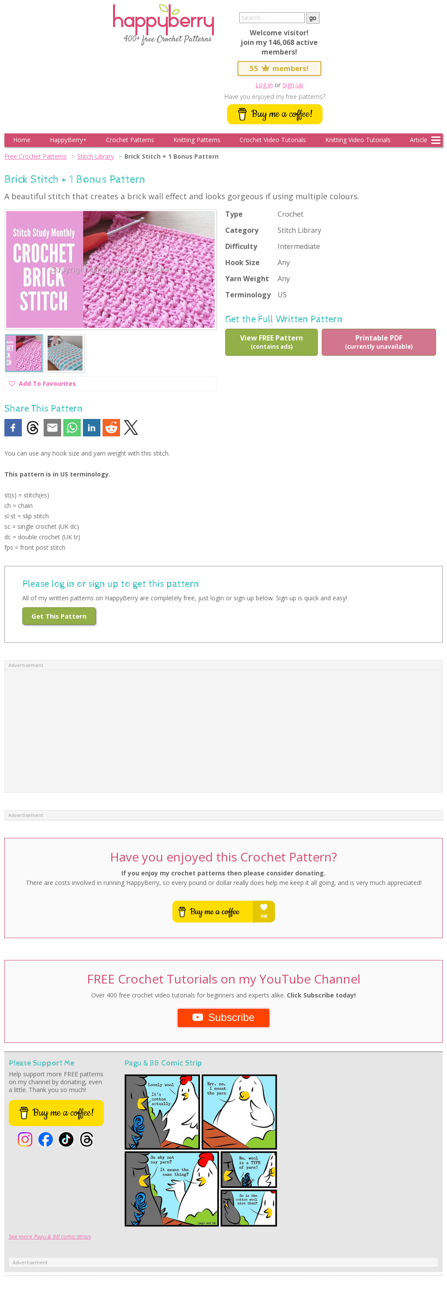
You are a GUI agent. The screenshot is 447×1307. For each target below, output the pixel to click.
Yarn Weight (247, 278)
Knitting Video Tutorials (358, 140)
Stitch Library (95, 156)
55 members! (279, 68)
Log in (264, 85)
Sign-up (292, 85)
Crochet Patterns (130, 140)
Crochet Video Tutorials (273, 140)
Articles (420, 140)
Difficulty (241, 246)
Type (234, 214)
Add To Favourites (42, 384)
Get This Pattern (58, 616)
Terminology (248, 295)
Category (241, 230)
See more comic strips (50, 1236)
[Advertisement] (223, 731)
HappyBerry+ (68, 140)
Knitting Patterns (196, 140)
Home (22, 140)
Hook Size (242, 262)
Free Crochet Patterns (35, 156)
